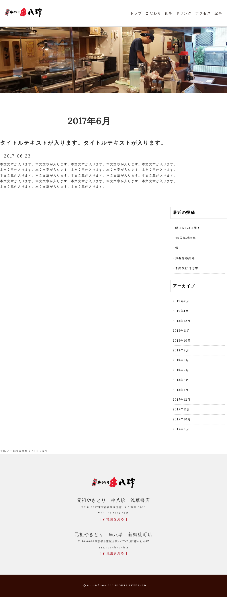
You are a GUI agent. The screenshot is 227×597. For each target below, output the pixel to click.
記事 (219, 13)
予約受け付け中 (186, 268)
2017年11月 (181, 409)
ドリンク (184, 13)
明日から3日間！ (187, 228)
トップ (136, 13)
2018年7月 (181, 370)
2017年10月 (182, 419)
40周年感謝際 (185, 238)
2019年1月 (181, 311)
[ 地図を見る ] (113, 519)
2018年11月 (181, 331)
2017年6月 (181, 429)
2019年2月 (181, 301)
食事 (169, 13)
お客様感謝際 (185, 258)
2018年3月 (181, 380)
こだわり (153, 13)
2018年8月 (181, 360)
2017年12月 (182, 400)
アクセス (203, 13)
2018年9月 (181, 350)
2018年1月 (181, 390)
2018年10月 (182, 341)
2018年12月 (182, 321)
